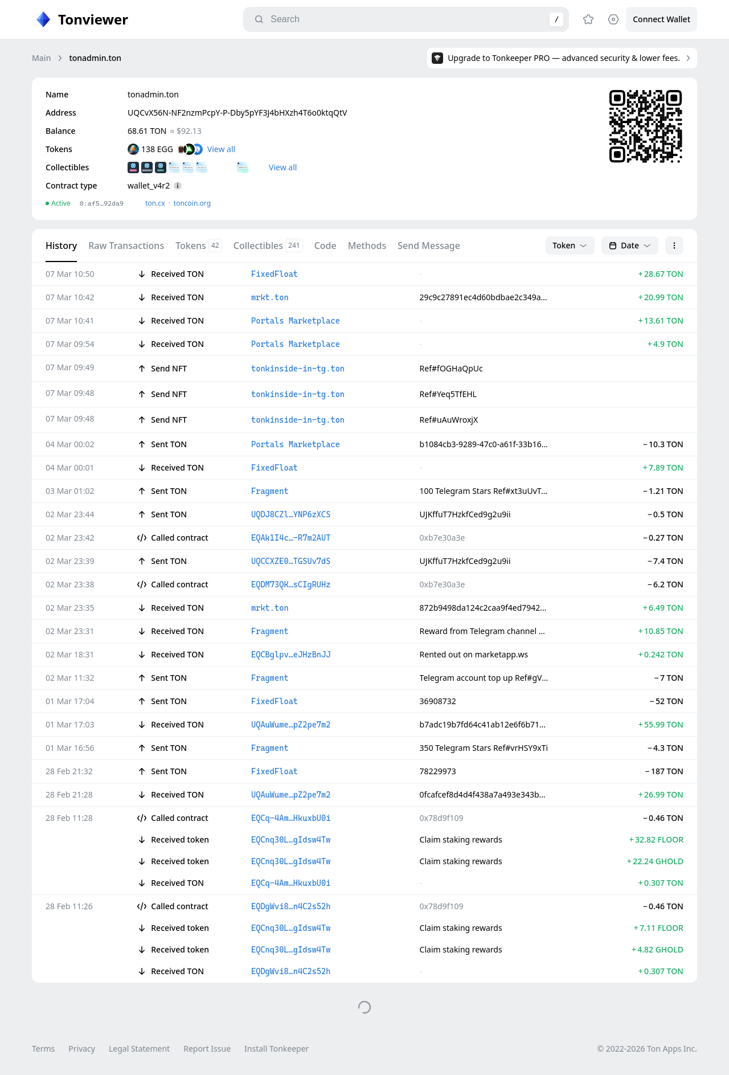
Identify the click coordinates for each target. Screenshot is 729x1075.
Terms (43, 1048)
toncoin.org (192, 203)
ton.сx (155, 203)
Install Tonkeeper (276, 1048)
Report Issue (207, 1048)
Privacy (81, 1048)
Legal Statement (139, 1048)
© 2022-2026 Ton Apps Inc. (647, 1048)
